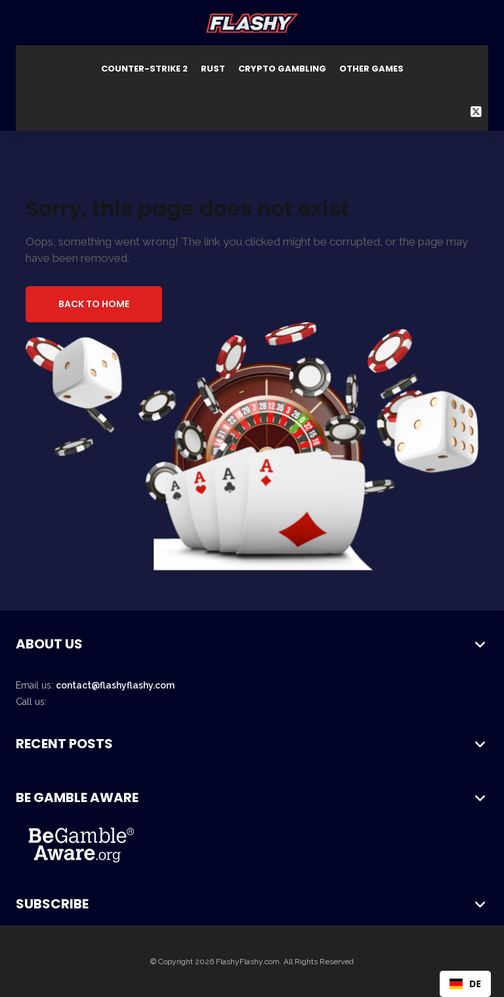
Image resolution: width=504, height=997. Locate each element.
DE (465, 983)
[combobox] (465, 984)
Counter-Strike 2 (144, 68)
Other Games (371, 68)
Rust (213, 68)
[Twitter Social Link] (476, 112)
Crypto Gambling (282, 68)
